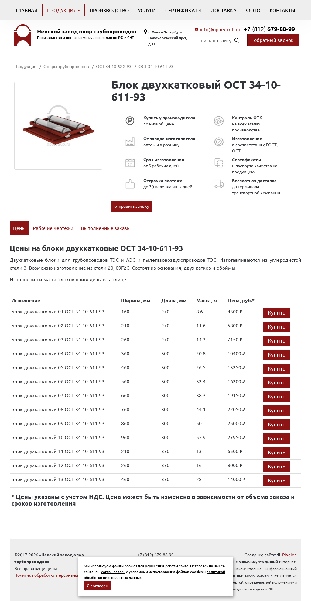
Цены (19, 228)
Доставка (224, 10)
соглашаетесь (113, 571)
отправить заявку (131, 206)
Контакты (282, 10)
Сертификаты (183, 10)
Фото (253, 10)
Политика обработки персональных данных (57, 567)
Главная (26, 10)
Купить (276, 304)
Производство (109, 10)
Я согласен (97, 585)
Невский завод (86, 31)
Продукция (62, 10)
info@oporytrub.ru (220, 29)
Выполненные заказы (106, 228)
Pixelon (289, 546)
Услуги (147, 10)
